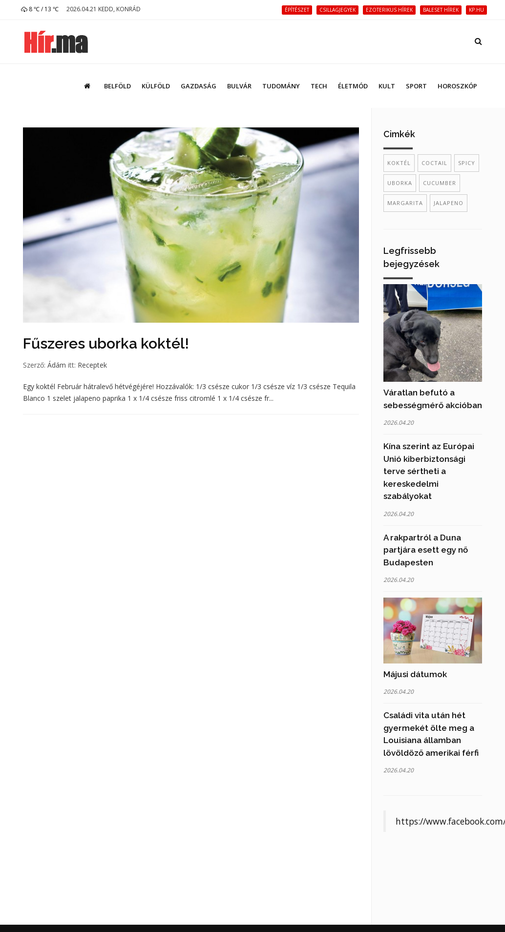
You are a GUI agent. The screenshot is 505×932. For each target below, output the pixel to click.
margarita (405, 203)
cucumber (439, 182)
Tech (319, 86)
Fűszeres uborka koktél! (106, 343)
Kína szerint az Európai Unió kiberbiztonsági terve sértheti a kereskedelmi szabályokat (428, 471)
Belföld (117, 86)
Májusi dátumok (415, 674)
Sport (416, 86)
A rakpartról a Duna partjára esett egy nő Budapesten (425, 550)
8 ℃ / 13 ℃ (40, 9)
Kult (387, 86)
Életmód (353, 86)
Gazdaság (198, 86)
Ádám (56, 365)
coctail (434, 162)
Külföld (156, 86)
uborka (399, 182)
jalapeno (448, 203)
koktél (399, 162)
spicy (466, 162)
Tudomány (281, 86)
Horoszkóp (457, 86)
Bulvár (239, 86)
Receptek (92, 365)
